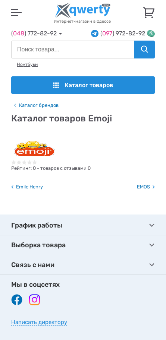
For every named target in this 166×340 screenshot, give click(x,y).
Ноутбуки (27, 64)
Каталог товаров (83, 85)
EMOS (143, 187)
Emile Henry (29, 187)
